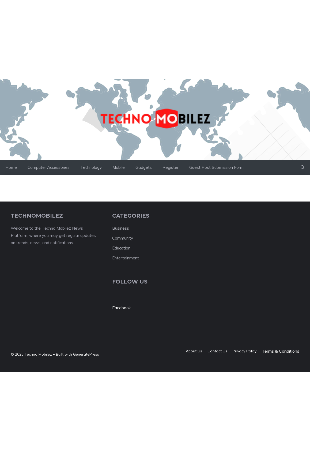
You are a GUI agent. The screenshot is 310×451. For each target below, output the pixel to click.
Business (120, 228)
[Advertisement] (97, 12)
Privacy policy (244, 351)
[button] (302, 167)
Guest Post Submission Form (216, 167)
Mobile (118, 167)
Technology (91, 167)
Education (121, 248)
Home (11, 167)
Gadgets (143, 167)
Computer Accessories (49, 167)
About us (194, 351)
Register (170, 167)
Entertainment (125, 257)
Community (122, 238)
